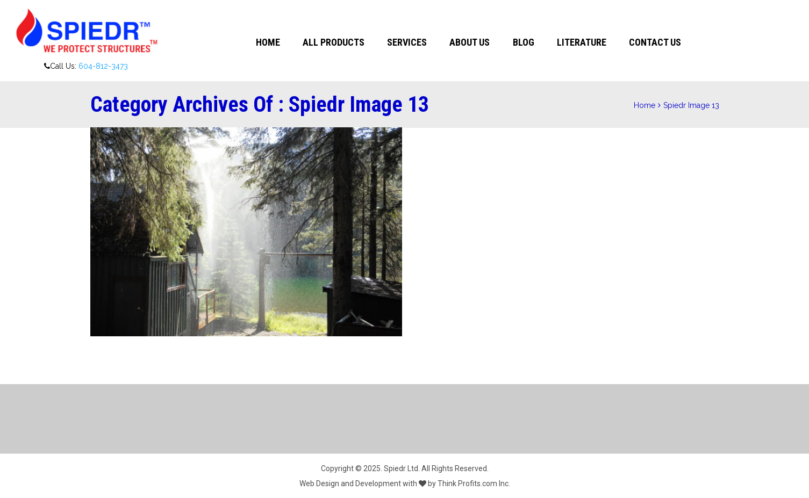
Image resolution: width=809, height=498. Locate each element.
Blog (523, 42)
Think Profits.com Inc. (474, 483)
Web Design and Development (350, 483)
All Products (333, 42)
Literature (581, 42)
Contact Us (655, 42)
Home (268, 42)
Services (407, 42)
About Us (469, 42)
